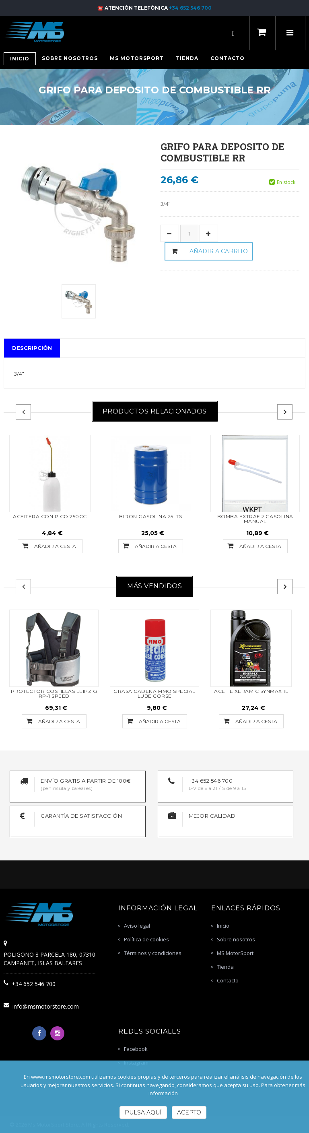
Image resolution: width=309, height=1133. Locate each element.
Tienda (225, 966)
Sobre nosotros (236, 939)
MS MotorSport (235, 953)
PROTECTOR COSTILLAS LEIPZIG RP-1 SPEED (54, 693)
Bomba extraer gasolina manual (255, 518)
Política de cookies (146, 939)
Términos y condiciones (152, 953)
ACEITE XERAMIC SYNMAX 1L (251, 691)
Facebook (136, 1048)
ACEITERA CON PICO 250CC (50, 516)
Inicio (223, 925)
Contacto (228, 980)
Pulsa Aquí (143, 1112)
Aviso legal (137, 925)
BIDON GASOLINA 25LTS (150, 516)
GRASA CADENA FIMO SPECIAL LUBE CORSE (154, 693)
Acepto (189, 1112)
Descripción (32, 348)
